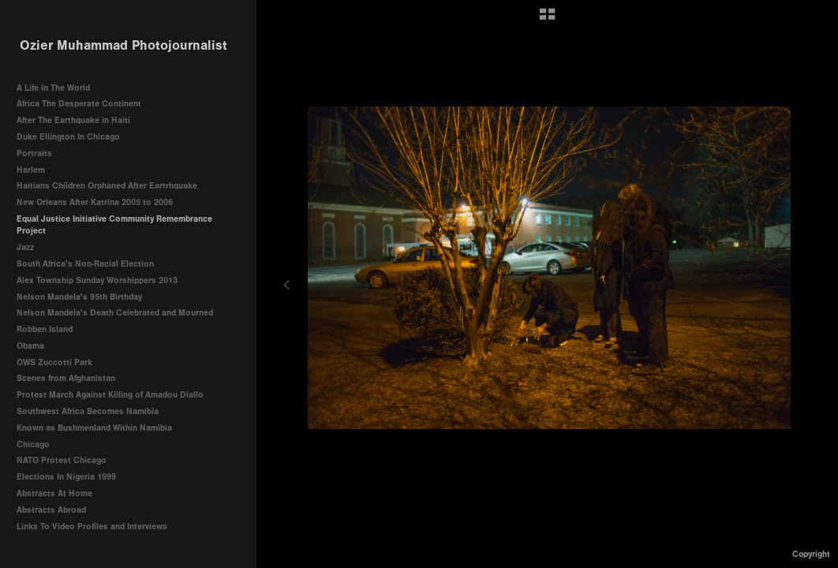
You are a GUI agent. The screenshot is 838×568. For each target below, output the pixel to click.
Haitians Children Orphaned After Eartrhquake (107, 186)
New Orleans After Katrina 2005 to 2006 (95, 202)
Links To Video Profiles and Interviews (97, 526)
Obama (30, 346)
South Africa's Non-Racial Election (85, 264)
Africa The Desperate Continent (79, 104)
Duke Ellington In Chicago (68, 137)
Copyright (811, 554)
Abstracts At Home (54, 493)
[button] (547, 20)
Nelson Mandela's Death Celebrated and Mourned (115, 313)
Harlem (31, 170)
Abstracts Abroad (51, 510)
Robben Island (45, 329)
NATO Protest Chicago (62, 460)
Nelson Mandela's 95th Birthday (79, 297)
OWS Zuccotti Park (54, 362)
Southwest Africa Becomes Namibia (88, 411)
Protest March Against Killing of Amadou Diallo (110, 395)
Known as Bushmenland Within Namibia (94, 428)
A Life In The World (53, 88)
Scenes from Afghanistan (66, 378)
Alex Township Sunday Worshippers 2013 (97, 280)
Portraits (34, 153)
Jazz (25, 247)
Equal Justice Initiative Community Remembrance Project (114, 225)
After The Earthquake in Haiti (73, 120)
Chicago (33, 444)
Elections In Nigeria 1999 (66, 477)
